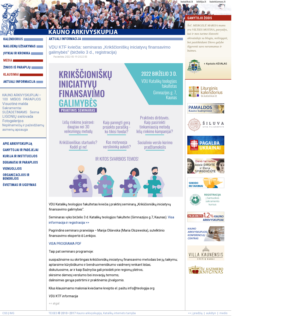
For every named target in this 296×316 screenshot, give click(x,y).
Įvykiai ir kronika (16, 53)
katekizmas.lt (217, 1)
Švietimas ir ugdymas (19, 185)
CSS (4, 313)
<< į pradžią (195, 313)
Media (7, 60)
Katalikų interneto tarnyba (119, 313)
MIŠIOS (16, 99)
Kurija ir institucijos (20, 156)
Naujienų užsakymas (19, 46)
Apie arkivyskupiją (17, 144)
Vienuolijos (12, 168)
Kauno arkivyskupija (89, 313)
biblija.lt (201, 1)
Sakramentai (11, 108)
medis (223, 313)
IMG (11, 313)
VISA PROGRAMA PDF (65, 243)
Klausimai (11, 74)
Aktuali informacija (19, 82)
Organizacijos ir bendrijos (16, 176)
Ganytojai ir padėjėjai (20, 150)
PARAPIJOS (32, 99)
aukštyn (211, 313)
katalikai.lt (187, 1)
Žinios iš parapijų (17, 67)
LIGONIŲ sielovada (17, 116)
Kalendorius (13, 39)
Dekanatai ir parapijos (20, 162)
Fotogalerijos (13, 121)
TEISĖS (53, 313)
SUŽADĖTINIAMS (14, 112)
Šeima (34, 112)
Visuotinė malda (15, 104)
